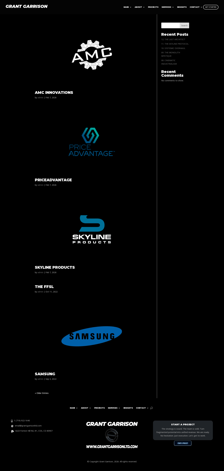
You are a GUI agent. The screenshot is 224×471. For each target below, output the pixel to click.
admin (40, 97)
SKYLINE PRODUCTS (55, 267)
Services (166, 7)
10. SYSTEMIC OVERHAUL (173, 48)
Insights (128, 408)
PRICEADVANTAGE (53, 180)
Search (184, 25)
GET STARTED (210, 7)
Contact (141, 408)
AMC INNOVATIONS (54, 92)
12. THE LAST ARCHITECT (173, 39)
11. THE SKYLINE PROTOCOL (175, 43)
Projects (153, 7)
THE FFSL (44, 286)
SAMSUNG (45, 374)
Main (126, 7)
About (138, 7)
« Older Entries (42, 393)
